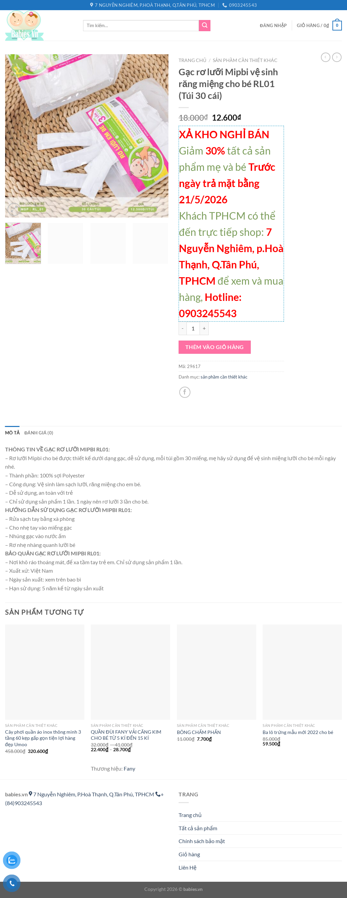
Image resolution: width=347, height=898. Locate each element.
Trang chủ (192, 60)
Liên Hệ (188, 867)
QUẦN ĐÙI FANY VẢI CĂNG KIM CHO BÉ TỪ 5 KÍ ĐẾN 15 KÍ (126, 735)
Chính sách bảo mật (202, 841)
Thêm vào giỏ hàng (214, 347)
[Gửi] (204, 26)
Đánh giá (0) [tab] (38, 432)
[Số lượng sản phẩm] (193, 328)
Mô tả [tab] (12, 432)
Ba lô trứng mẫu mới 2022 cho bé (298, 732)
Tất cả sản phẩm (198, 828)
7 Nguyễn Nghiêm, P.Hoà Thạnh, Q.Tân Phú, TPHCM (92, 794)
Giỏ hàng (189, 854)
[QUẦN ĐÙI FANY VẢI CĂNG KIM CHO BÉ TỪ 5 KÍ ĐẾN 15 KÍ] (130, 672)
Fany (129, 768)
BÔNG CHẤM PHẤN (199, 732)
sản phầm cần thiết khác (245, 60)
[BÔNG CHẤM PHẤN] (216, 672)
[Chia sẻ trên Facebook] (184, 392)
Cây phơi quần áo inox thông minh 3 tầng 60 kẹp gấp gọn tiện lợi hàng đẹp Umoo (43, 738)
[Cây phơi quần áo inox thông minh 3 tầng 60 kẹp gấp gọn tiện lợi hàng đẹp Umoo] (44, 672)
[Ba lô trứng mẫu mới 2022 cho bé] (302, 672)
